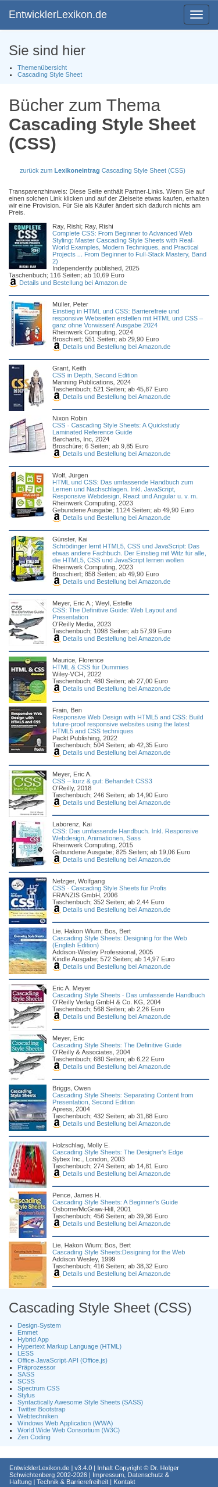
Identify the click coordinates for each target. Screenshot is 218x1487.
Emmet (27, 1332)
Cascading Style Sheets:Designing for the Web (118, 1252)
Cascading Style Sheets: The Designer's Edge (117, 1152)
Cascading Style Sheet (49, 74)
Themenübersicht (42, 67)
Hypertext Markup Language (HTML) (69, 1346)
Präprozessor (36, 1367)
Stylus (26, 1395)
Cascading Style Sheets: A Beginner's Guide (115, 1202)
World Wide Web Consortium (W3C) (68, 1430)
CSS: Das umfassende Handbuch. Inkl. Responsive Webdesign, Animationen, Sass (125, 834)
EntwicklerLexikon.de (58, 14)
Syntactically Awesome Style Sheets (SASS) (80, 1402)
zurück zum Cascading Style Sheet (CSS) (102, 170)
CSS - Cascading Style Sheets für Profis (109, 888)
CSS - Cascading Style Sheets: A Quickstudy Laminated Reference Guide (116, 429)
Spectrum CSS (38, 1388)
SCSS (26, 1381)
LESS (25, 1353)
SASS (25, 1374)
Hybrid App (33, 1339)
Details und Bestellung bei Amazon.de (68, 282)
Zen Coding (34, 1436)
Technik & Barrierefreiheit (72, 1481)
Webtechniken (37, 1416)
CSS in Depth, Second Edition (95, 375)
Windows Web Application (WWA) (65, 1423)
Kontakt (124, 1481)
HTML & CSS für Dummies (90, 667)
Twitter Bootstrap (41, 1409)
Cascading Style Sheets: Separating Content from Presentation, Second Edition (123, 1099)
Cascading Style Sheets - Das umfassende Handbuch (128, 995)
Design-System (39, 1325)
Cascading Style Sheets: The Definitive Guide (116, 1045)
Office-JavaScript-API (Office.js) (62, 1360)
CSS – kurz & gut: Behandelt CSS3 (102, 781)
